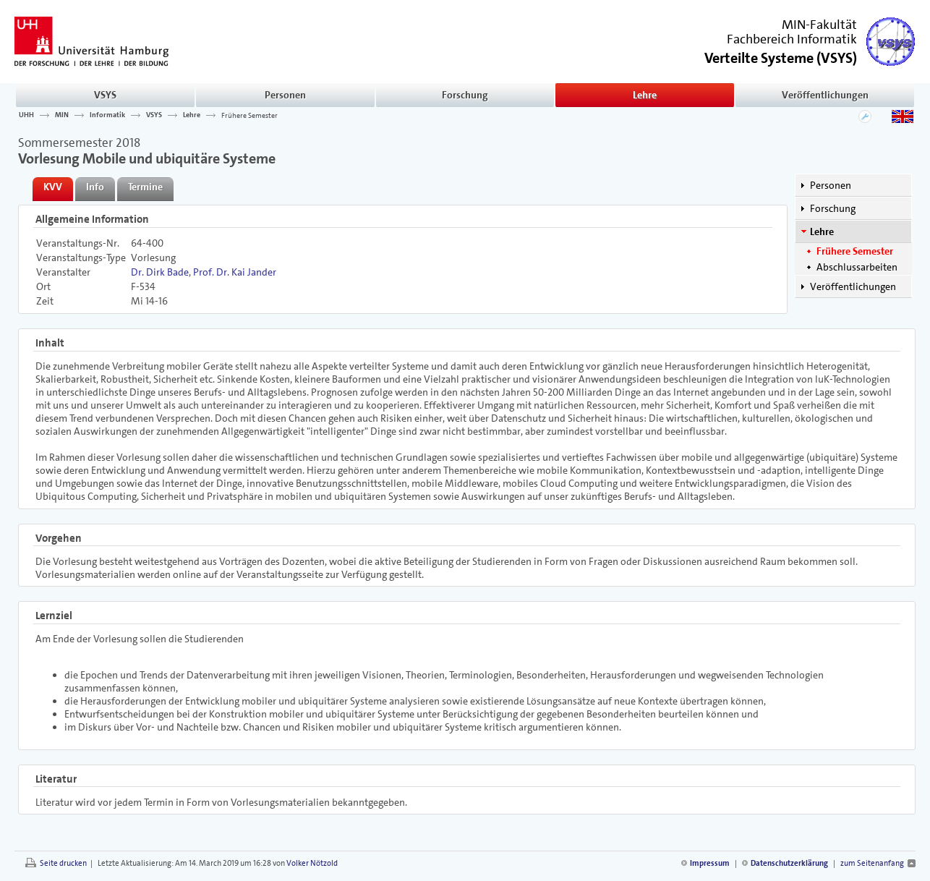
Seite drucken (63, 863)
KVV (52, 186)
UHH (26, 115)
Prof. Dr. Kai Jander (234, 271)
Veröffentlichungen (825, 94)
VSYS (105, 94)
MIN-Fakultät (819, 24)
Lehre (645, 94)
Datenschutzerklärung (789, 863)
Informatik (107, 115)
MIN (62, 115)
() (780, 56)
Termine (145, 186)
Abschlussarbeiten (856, 266)
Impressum (710, 863)
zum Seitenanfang (872, 863)
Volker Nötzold (312, 863)
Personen (285, 94)
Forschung (465, 94)
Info (95, 186)
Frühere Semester (249, 115)
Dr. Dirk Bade (160, 271)
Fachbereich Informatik (792, 39)
